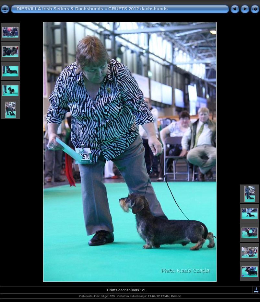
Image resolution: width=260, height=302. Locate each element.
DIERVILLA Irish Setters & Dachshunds (60, 8)
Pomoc (176, 296)
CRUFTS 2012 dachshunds (138, 8)
